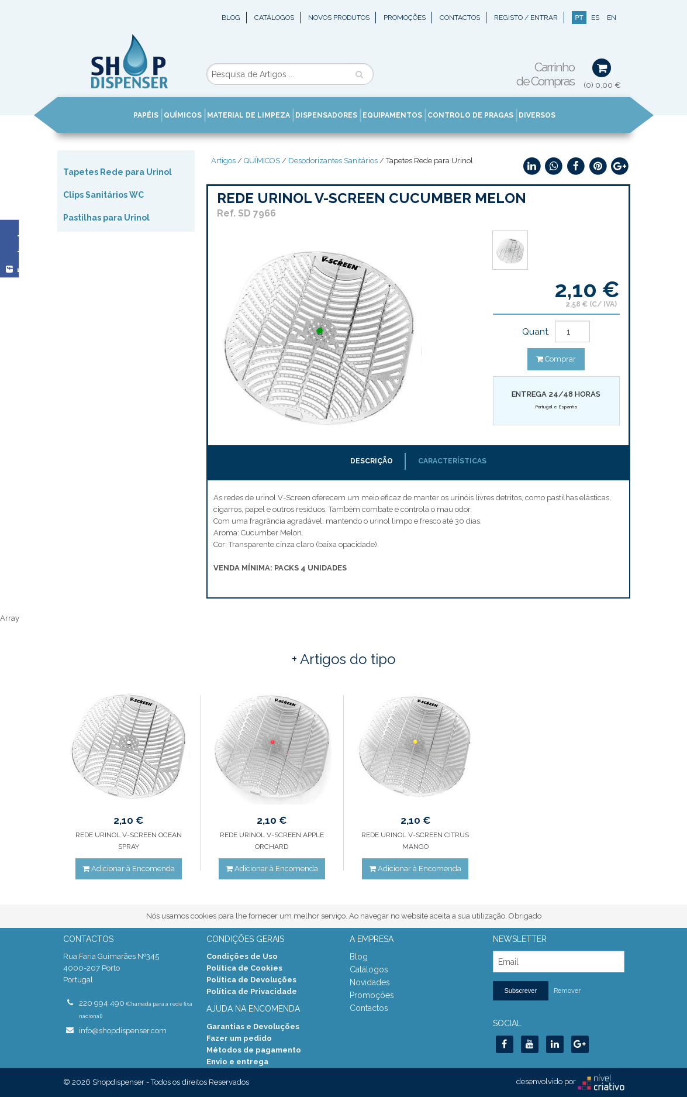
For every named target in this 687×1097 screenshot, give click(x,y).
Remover (567, 991)
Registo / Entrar (526, 17)
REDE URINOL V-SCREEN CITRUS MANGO (415, 841)
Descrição (371, 461)
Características (452, 461)
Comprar (556, 359)
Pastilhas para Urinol (106, 217)
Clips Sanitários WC (103, 195)
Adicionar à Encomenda (128, 868)
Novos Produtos (339, 17)
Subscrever (521, 990)
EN (611, 17)
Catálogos (274, 17)
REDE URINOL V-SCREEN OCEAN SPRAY (128, 841)
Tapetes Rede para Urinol (117, 172)
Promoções (405, 17)
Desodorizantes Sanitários (333, 160)
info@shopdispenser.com (123, 1030)
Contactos (460, 17)
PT (579, 17)
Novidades (370, 982)
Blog (231, 17)
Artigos (223, 160)
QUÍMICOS (262, 160)
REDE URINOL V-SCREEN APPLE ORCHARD (272, 841)
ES (595, 17)
